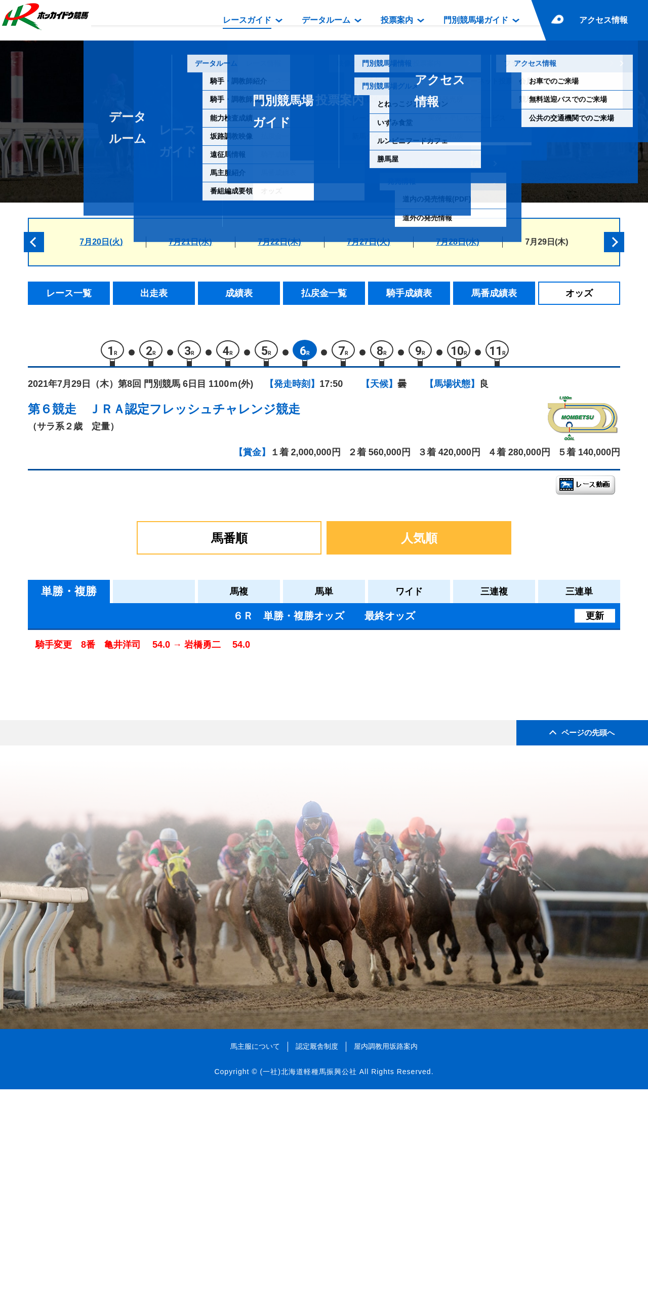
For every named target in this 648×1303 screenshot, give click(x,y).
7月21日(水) (190, 242)
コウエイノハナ (126, 782)
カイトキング (122, 739)
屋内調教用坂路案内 (386, 1259)
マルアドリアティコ (135, 760)
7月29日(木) (546, 242)
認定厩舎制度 (317, 1259)
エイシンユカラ (126, 696)
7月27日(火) (368, 242)
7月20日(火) (101, 242)
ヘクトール (117, 717)
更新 (595, 620)
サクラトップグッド (135, 825)
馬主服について (255, 1259)
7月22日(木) (279, 242)
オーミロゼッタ (126, 803)
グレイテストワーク (135, 674)
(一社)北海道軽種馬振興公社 (308, 1285)
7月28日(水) (457, 242)
